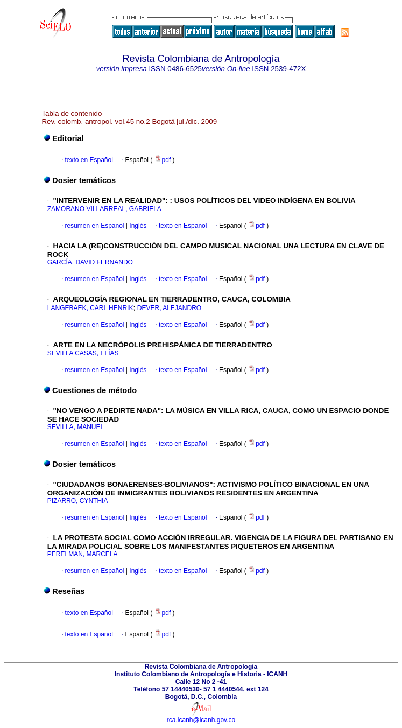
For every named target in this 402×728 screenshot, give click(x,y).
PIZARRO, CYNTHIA (77, 501)
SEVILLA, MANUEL (75, 427)
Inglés (137, 225)
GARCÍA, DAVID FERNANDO (90, 262)
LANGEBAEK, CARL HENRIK (90, 308)
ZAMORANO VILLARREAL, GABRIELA (104, 209)
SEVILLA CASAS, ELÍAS (83, 353)
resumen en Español (94, 225)
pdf (163, 160)
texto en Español (88, 160)
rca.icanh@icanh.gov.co (201, 720)
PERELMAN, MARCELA (82, 554)
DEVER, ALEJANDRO (169, 308)
